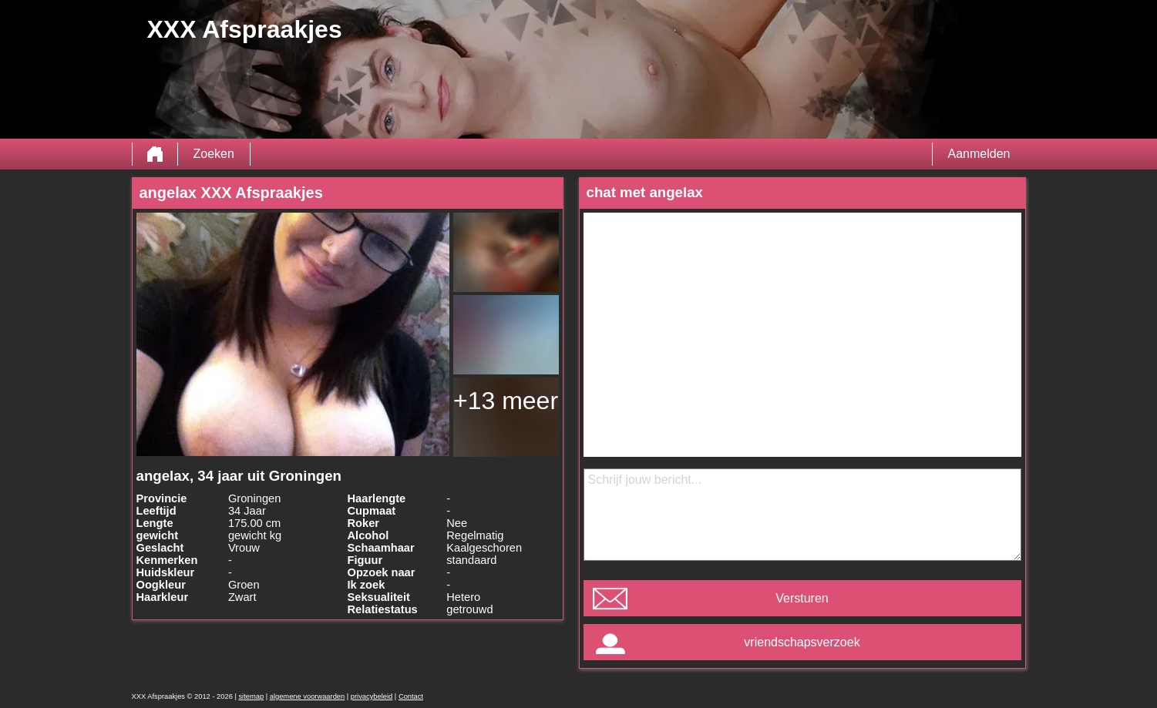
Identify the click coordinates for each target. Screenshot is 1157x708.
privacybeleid (371, 696)
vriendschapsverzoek (801, 642)
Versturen (801, 598)
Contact (411, 696)
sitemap (251, 696)
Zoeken (213, 153)
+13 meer (505, 400)
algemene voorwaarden (307, 696)
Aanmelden (979, 153)
